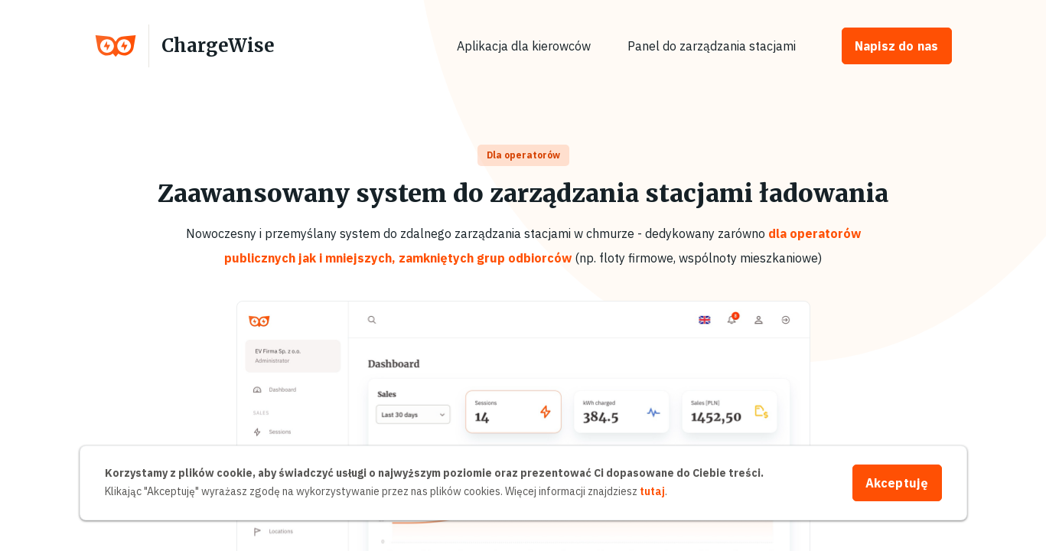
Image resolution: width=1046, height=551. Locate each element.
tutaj (652, 491)
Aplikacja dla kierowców (524, 46)
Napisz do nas (897, 46)
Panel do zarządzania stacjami (711, 46)
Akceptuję (897, 483)
